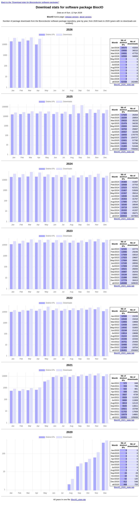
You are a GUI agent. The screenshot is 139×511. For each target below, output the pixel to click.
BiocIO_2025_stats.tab (124, 152)
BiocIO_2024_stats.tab (124, 219)
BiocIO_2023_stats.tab (124, 286)
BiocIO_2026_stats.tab (124, 84)
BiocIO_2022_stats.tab (124, 353)
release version (71, 17)
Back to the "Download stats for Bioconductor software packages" (30, 2)
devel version (85, 17)
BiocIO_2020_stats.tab (124, 487)
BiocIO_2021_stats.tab (124, 420)
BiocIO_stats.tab (78, 499)
